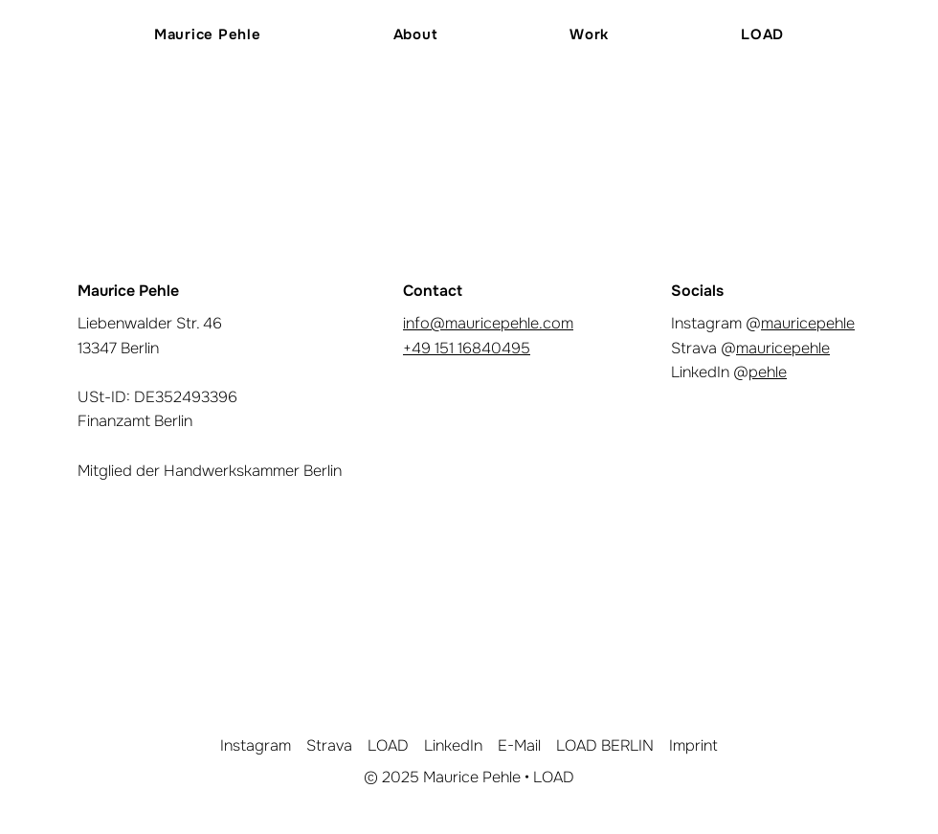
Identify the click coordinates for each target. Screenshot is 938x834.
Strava (329, 745)
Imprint (693, 745)
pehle (767, 372)
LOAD (388, 745)
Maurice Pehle (472, 777)
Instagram (255, 745)
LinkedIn (453, 745)
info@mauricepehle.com (488, 323)
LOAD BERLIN (605, 745)
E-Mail (519, 745)
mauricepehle (808, 323)
